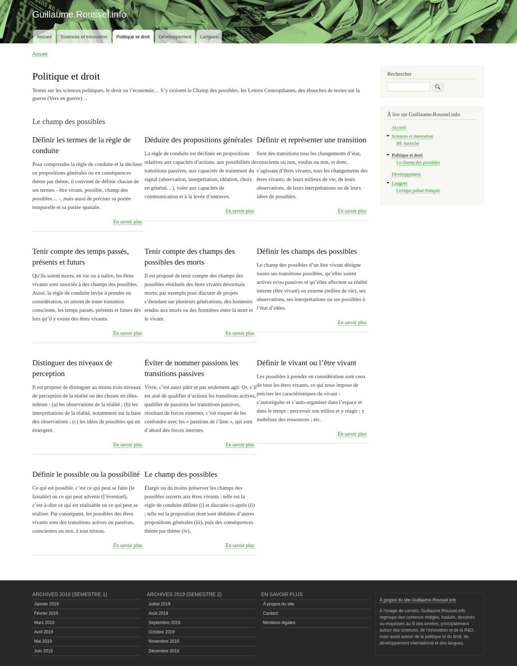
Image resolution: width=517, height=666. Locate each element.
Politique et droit (133, 36)
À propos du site (278, 603)
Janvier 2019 (46, 603)
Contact (270, 613)
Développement (175, 36)
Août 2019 (158, 613)
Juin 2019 (43, 650)
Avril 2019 (43, 631)
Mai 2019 (43, 641)
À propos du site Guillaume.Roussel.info (417, 600)
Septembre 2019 (165, 622)
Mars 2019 (44, 622)
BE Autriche (407, 143)
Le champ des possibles (418, 162)
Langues (209, 36)
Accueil (44, 36)
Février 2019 (46, 613)
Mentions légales (279, 622)
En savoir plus (127, 222)
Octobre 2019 (162, 631)
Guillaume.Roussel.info (79, 14)
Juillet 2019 (160, 603)
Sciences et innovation (84, 36)
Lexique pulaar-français (418, 190)
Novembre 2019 (164, 641)
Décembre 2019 (164, 650)
